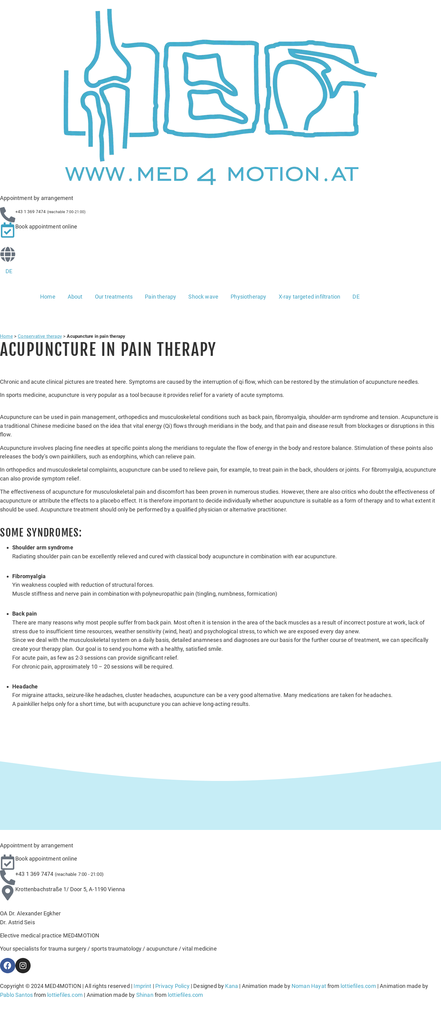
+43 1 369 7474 (34, 874)
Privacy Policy (172, 986)
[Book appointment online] (7, 230)
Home (47, 296)
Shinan (144, 995)
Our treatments (114, 296)
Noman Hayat (309, 986)
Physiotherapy (248, 296)
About (75, 296)
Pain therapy (160, 296)
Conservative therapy (40, 336)
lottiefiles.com (358, 986)
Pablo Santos (16, 995)
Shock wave (203, 296)
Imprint (142, 986)
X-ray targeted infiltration (310, 296)
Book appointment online (46, 226)
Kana (231, 986)
